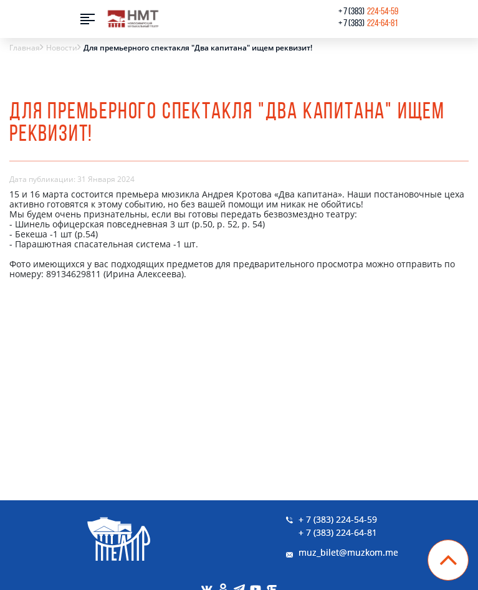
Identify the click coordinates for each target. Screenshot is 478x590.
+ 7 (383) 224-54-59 (338, 519)
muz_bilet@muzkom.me (348, 552)
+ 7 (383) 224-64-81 (338, 532)
